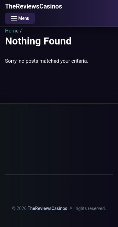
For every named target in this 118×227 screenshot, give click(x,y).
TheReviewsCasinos (33, 6)
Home (12, 31)
